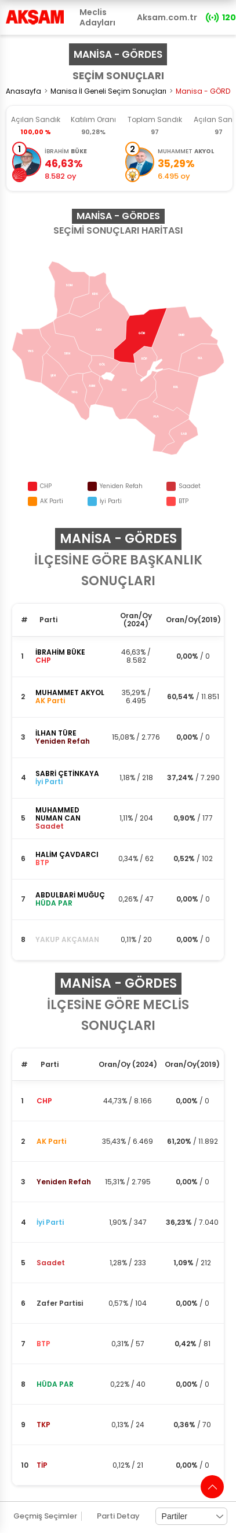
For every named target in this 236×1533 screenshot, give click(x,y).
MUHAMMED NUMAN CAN (58, 814)
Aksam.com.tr (167, 17)
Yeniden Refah (64, 1182)
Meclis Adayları (97, 17)
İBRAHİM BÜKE (60, 652)
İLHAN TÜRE (56, 733)
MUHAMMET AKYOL (69, 692)
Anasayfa (23, 91)
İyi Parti (50, 1222)
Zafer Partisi (60, 1303)
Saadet (51, 1263)
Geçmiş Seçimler (45, 1516)
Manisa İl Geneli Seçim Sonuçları (108, 91)
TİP (42, 1465)
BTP (43, 1344)
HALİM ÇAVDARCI (67, 854)
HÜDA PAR (55, 1384)
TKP (43, 1424)
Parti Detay (118, 1516)
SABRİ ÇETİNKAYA (67, 773)
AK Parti (51, 1141)
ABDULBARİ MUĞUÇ (70, 895)
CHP (44, 1101)
